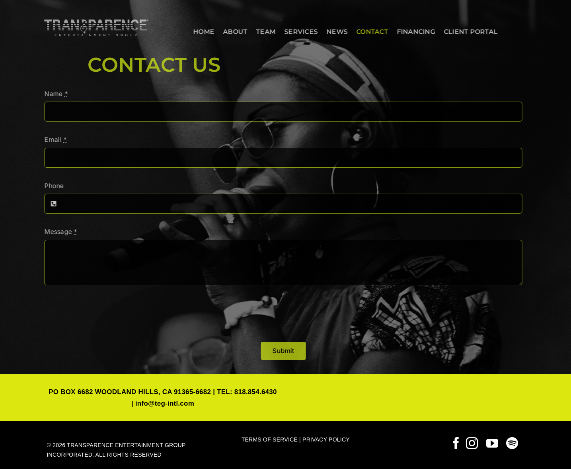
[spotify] (512, 443)
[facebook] (456, 443)
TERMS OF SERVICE (270, 439)
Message (59, 231)
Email (54, 139)
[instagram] (472, 443)
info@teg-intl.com (164, 403)
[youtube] (492, 443)
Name (54, 94)
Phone (52, 186)
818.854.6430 (255, 392)
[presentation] (103, 313)
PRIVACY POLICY (326, 439)
